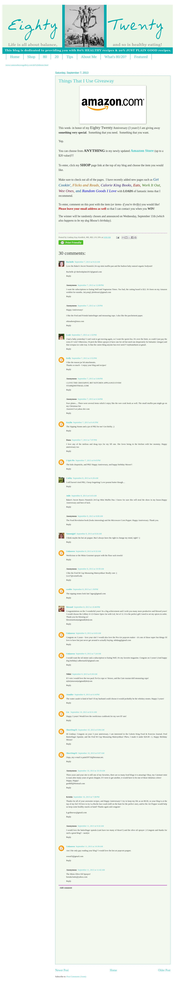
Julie (68, 496)
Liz (68, 712)
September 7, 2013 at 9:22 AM (87, 262)
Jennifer (70, 694)
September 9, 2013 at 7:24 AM (88, 654)
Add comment (66, 888)
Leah (68, 335)
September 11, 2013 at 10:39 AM (89, 846)
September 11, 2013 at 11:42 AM (91, 870)
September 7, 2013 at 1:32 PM (84, 335)
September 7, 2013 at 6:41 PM (85, 422)
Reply (68, 276)
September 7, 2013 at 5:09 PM (90, 379)
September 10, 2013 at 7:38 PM (86, 797)
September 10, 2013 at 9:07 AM (91, 753)
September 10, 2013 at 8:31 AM (84, 712)
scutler (69, 589)
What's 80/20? (115, 57)
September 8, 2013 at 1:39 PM (85, 589)
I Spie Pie (70, 460)
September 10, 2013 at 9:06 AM (91, 730)
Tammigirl (71, 534)
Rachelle (70, 262)
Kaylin (69, 422)
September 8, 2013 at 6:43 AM (83, 496)
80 (45, 57)
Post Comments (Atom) (76, 976)
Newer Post (62, 970)
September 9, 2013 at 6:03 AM (88, 633)
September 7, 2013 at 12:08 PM (91, 285)
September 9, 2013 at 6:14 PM (87, 694)
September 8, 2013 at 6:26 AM (85, 478)
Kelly (68, 358)
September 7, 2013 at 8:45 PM (88, 460)
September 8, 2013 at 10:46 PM (87, 607)
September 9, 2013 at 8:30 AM (84, 674)
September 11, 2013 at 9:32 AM (91, 826)
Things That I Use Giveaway (86, 80)
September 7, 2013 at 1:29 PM (90, 306)
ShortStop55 (71, 730)
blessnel (69, 607)
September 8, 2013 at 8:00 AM (90, 516)
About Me (89, 57)
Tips (69, 57)
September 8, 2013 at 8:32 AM (88, 551)
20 (57, 57)
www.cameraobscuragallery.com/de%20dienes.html (27, 65)
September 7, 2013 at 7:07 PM (84, 440)
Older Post (164, 970)
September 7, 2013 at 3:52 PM (84, 358)
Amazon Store (142, 151)
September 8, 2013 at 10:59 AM (91, 569)
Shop (31, 57)
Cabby (69, 478)
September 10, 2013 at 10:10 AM (91, 771)
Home (15, 57)
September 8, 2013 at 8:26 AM (89, 534)
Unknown (70, 551)
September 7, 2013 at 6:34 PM (90, 399)
